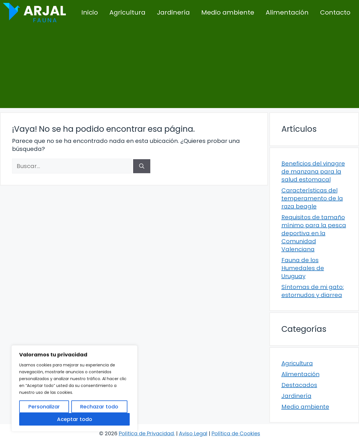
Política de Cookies (236, 433)
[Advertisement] (179, 68)
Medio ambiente (227, 12)
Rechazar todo (99, 406)
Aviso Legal (193, 433)
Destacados (299, 385)
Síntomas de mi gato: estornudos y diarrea (312, 291)
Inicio (89, 12)
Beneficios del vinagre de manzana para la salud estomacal (313, 171)
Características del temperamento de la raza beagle (312, 198)
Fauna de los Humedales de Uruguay (302, 268)
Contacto (335, 12)
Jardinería (173, 12)
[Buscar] (141, 166)
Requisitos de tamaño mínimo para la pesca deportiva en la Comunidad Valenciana (313, 233)
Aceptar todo (74, 419)
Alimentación (287, 12)
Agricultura (127, 12)
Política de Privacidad (146, 433)
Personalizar (44, 406)
